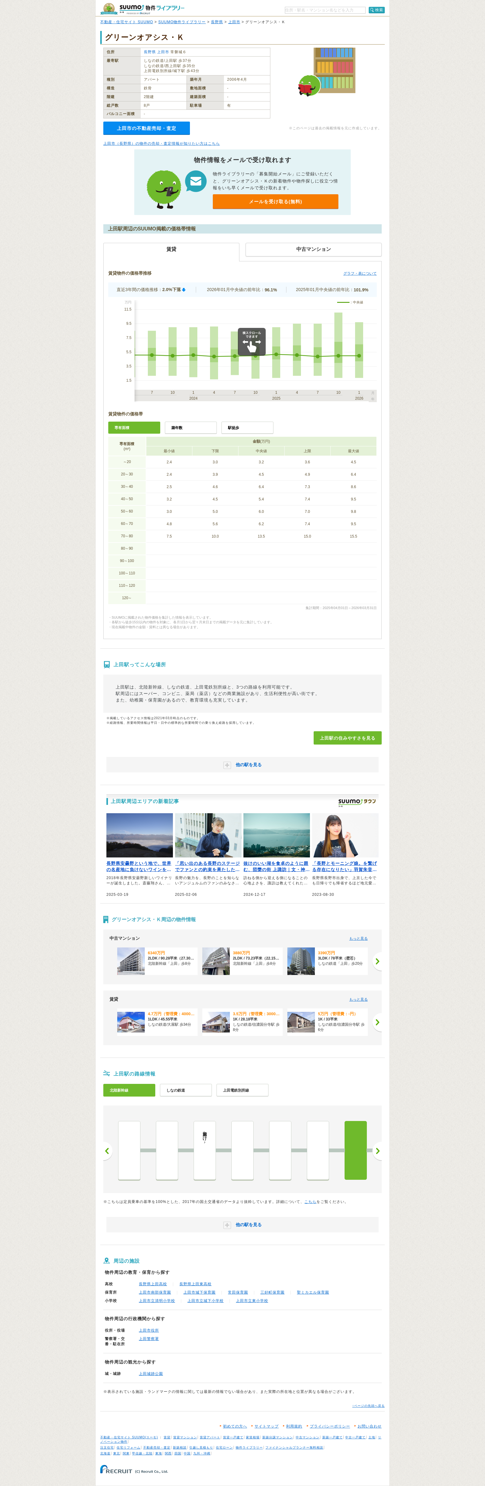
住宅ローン (224, 1447)
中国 (187, 1453)
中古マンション (308, 1437)
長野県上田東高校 (195, 1284)
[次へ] (377, 961)
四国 (177, 1453)
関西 (168, 1453)
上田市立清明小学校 (157, 1301)
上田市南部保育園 (155, 1292)
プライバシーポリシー (330, 1426)
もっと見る (358, 938)
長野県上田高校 (153, 1284)
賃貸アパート (210, 1437)
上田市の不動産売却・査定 (146, 128)
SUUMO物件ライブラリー (182, 22)
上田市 (234, 22)
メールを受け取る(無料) (275, 201)
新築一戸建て (332, 1437)
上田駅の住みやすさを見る (348, 738)
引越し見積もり (201, 1447)
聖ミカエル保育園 (313, 1292)
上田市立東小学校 (252, 1301)
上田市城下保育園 (199, 1292)
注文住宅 (107, 1447)
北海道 (105, 1453)
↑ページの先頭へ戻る (368, 1405)
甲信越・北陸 (142, 1453)
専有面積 (121, 428)
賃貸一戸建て (233, 1437)
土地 (371, 1437)
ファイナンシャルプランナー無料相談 (294, 1447)
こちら (310, 1202)
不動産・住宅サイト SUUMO (126, 22)
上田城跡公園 (151, 1374)
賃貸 (167, 1437)
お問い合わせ (370, 1426)
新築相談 (180, 1447)
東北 (116, 1453)
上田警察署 (149, 1339)
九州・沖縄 (201, 1453)
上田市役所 (149, 1330)
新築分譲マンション (277, 1437)
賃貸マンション (185, 1437)
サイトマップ (267, 1426)
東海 (158, 1453)
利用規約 (294, 1426)
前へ (108, 1151)
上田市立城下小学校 (205, 1301)
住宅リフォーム (128, 1447)
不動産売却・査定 (156, 1447)
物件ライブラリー (249, 1447)
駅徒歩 (233, 428)
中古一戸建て (355, 1437)
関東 (126, 1453)
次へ (377, 1151)
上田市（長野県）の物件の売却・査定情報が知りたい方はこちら (161, 143)
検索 (379, 10)
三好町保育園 (272, 1292)
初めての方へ (235, 1426)
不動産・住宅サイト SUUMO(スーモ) (129, 1437)
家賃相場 (253, 1437)
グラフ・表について (360, 273)
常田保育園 (238, 1292)
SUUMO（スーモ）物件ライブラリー (142, 9)
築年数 (176, 428)
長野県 (217, 22)
